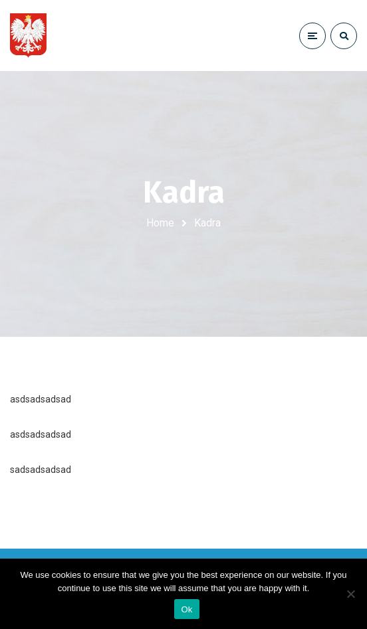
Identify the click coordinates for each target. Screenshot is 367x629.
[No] (350, 593)
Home (160, 223)
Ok (186, 609)
